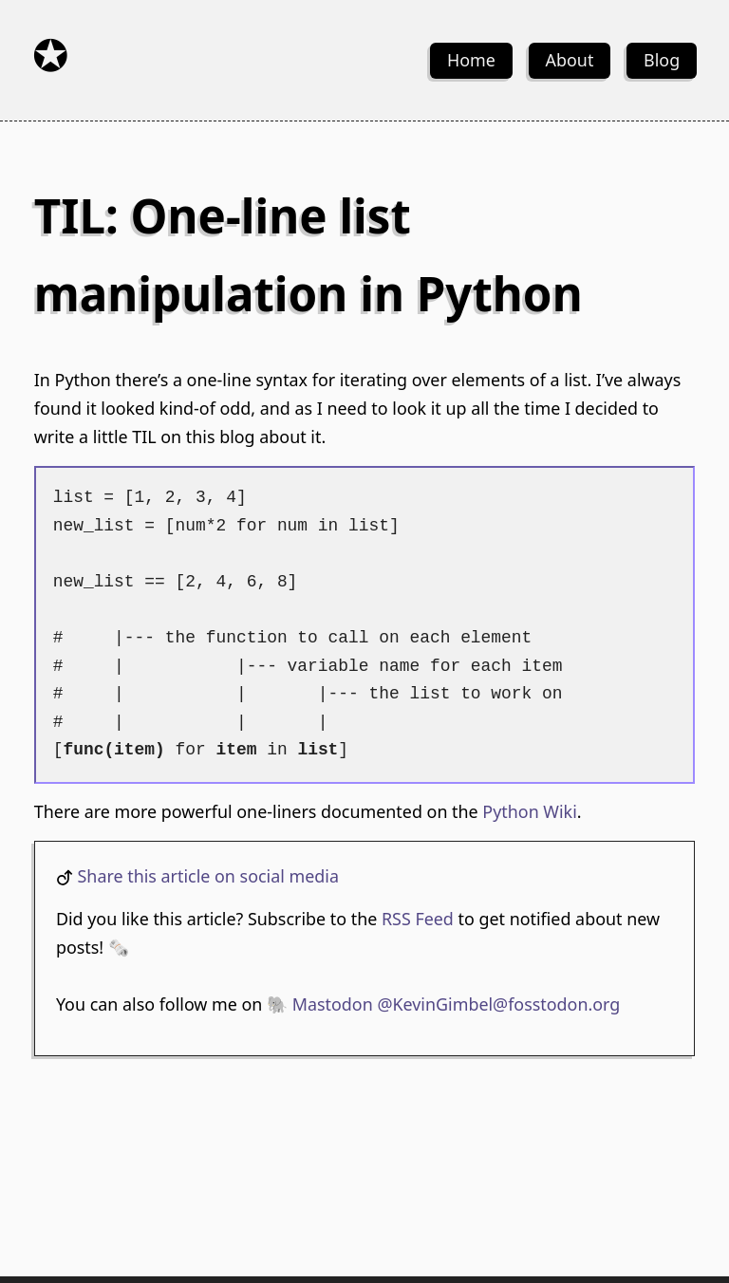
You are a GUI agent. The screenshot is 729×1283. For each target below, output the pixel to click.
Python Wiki (529, 811)
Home (471, 59)
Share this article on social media (208, 876)
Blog (662, 59)
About (570, 59)
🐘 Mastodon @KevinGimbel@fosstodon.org (443, 1004)
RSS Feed (418, 918)
